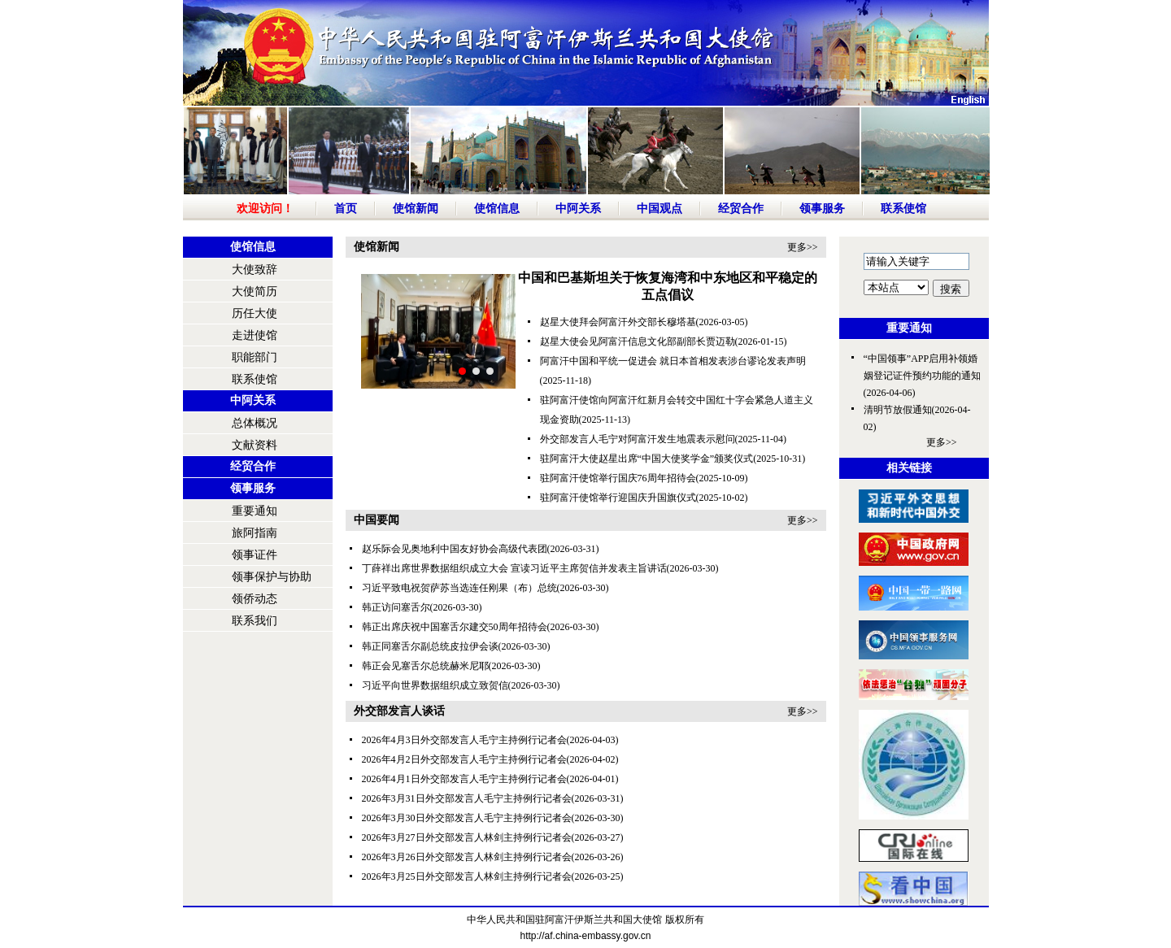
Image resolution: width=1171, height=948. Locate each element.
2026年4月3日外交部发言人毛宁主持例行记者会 (464, 740)
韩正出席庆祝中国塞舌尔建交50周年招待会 (454, 627)
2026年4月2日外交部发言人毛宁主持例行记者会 (464, 759)
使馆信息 (497, 208)
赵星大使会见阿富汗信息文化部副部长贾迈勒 (637, 341)
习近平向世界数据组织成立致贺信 (435, 685)
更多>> (802, 247)
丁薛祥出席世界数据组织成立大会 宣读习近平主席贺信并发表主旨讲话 (514, 568)
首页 (345, 208)
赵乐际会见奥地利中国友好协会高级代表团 (454, 548)
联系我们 (254, 621)
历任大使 (254, 313)
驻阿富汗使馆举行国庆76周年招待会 (618, 478)
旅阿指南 (254, 533)
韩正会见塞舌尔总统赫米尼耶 (425, 666)
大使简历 (254, 291)
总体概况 (254, 423)
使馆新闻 (415, 208)
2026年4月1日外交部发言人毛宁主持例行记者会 (464, 779)
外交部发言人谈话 (399, 711)
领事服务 (822, 208)
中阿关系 (578, 208)
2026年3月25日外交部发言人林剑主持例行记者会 (467, 876)
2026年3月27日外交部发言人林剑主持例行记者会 (467, 837)
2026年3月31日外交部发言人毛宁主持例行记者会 (467, 798)
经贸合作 (741, 208)
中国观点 (659, 208)
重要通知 (254, 511)
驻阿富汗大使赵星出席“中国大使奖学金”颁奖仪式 (647, 458)
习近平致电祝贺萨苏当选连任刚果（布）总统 (459, 588)
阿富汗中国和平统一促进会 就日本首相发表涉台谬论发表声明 (673, 361)
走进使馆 (254, 335)
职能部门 (254, 357)
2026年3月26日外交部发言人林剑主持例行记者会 (467, 857)
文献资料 (254, 445)
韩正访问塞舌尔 (396, 607)
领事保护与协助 (271, 577)
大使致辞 (254, 269)
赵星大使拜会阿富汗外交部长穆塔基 (618, 322)
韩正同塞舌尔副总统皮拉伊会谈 (430, 646)
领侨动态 (254, 599)
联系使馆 (903, 208)
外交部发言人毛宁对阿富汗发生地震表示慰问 (637, 439)
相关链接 (909, 468)
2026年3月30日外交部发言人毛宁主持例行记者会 (467, 818)
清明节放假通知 (898, 409)
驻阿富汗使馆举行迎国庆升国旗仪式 (618, 497)
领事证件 (254, 555)
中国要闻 (376, 520)
